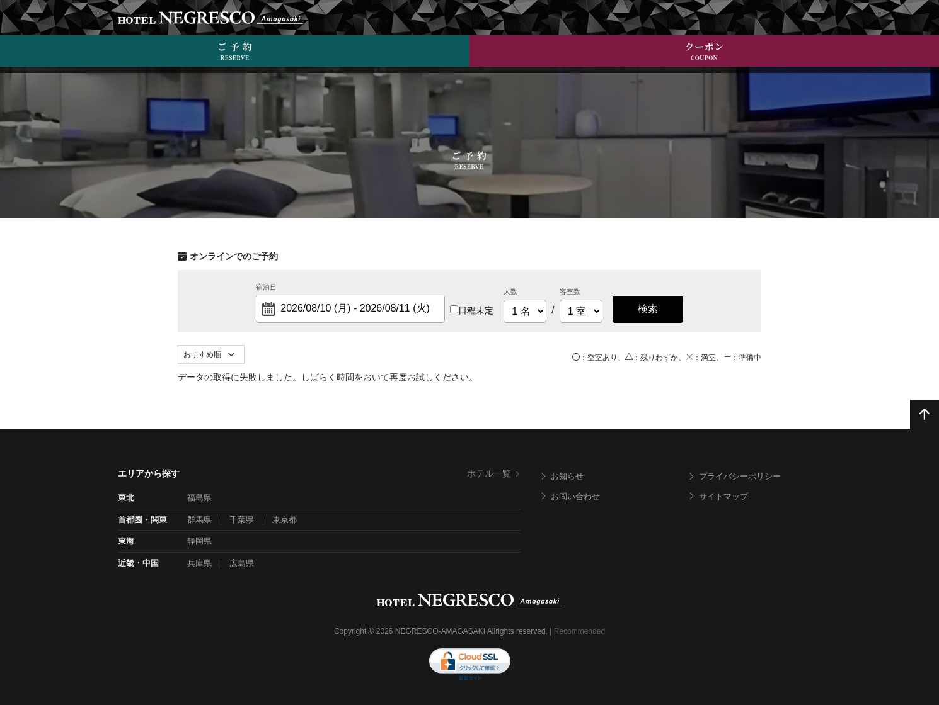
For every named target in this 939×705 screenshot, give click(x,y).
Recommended (579, 631)
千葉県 (241, 519)
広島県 (241, 563)
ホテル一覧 (494, 473)
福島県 (199, 497)
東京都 (284, 519)
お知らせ (561, 476)
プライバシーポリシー (734, 476)
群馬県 (199, 519)
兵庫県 (199, 563)
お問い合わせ (569, 496)
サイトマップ (718, 496)
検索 (648, 308)
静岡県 (199, 541)
